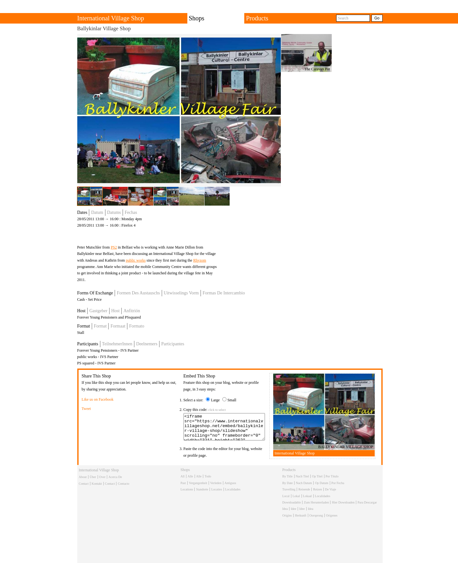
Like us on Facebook (98, 399)
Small (231, 400)
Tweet (86, 408)
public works (135, 260)
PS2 (114, 247)
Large (215, 400)
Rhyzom (199, 260)
